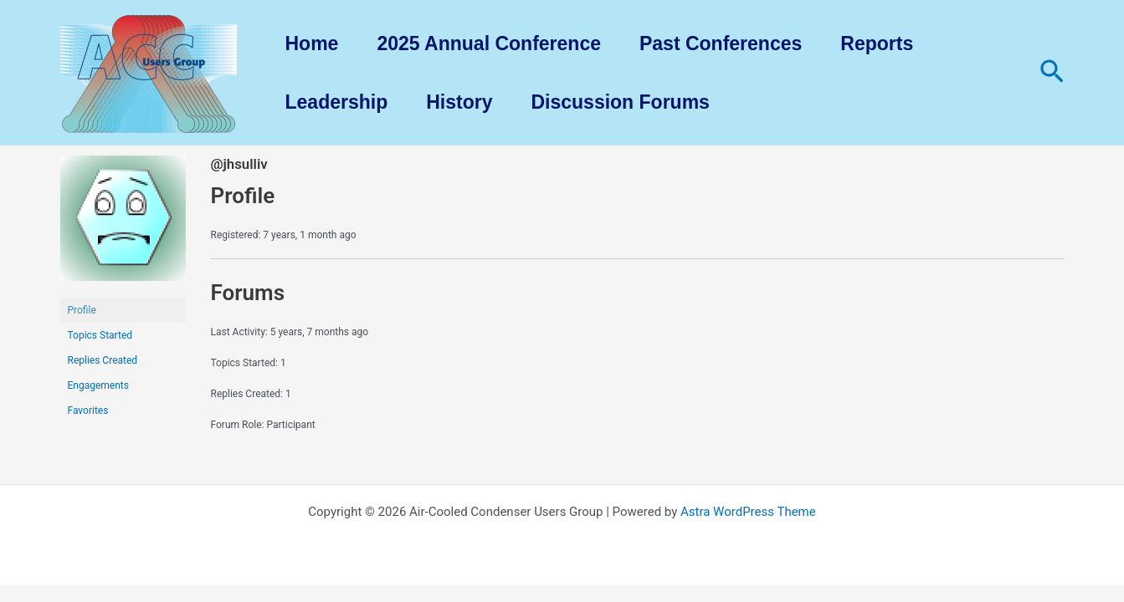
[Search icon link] (1052, 72)
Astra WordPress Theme (748, 511)
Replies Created (103, 360)
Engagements (98, 385)
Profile (82, 310)
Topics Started (100, 335)
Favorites (88, 410)
